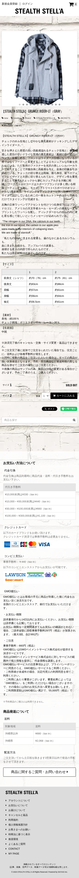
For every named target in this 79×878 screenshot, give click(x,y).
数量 (38, 396)
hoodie (15, 118)
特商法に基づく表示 (18, 838)
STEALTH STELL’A (44, 118)
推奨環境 (12, 842)
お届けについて (15, 813)
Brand (27, 118)
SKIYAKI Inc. (63, 876)
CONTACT (13, 852)
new (5, 118)
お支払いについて (17, 809)
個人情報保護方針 (17, 828)
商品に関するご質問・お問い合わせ (39, 775)
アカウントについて (18, 804)
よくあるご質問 (15, 847)
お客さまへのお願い (18, 833)
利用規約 (12, 823)
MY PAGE (12, 857)
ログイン (27, 3)
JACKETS (64, 118)
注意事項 (35, 667)
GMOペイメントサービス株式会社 (31, 660)
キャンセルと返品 (17, 818)
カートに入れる (64, 395)
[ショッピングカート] (73, 4)
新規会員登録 (9, 3)
